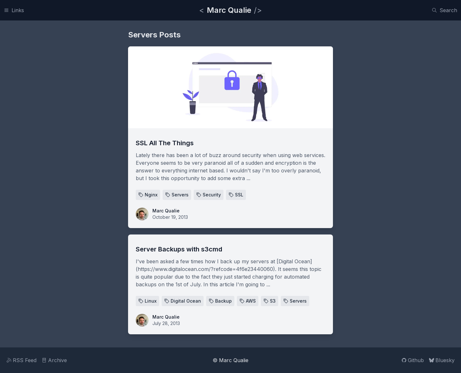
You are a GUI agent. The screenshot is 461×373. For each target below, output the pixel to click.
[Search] (444, 10)
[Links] (14, 10)
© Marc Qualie (230, 360)
